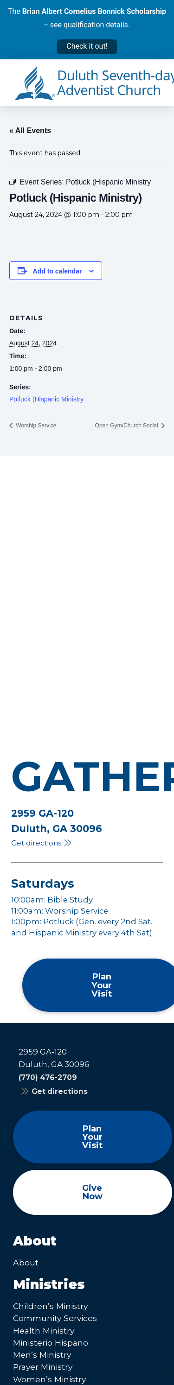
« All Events (30, 130)
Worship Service (35, 425)
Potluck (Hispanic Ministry (46, 399)
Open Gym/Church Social (127, 425)
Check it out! (87, 46)
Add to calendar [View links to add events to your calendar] (57, 271)
